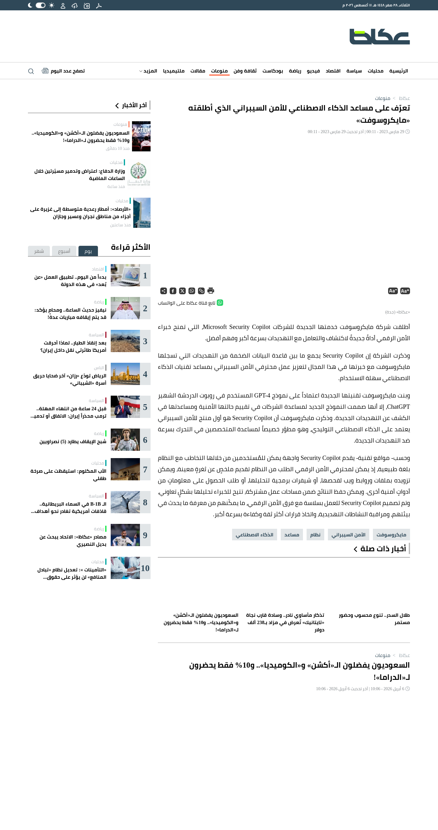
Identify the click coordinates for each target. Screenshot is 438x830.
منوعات (219, 70)
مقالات (197, 70)
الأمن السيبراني (349, 534)
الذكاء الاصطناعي (254, 534)
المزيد (148, 70)
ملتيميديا (174, 70)
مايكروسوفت (391, 534)
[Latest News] (63, 70)
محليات (376, 70)
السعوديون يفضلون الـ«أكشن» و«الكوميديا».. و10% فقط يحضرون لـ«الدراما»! (81, 136)
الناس (99, 368)
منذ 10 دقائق (118, 148)
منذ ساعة (116, 186)
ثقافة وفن (245, 70)
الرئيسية (398, 70)
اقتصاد (333, 70)
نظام (315, 534)
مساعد (291, 534)
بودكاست (272, 70)
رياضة (295, 70)
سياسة (354, 70)
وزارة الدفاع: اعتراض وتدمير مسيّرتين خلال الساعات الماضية (79, 174)
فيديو (313, 70)
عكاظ (400, 98)
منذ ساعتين (120, 225)
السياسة (96, 335)
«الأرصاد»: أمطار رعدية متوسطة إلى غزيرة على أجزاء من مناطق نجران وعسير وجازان (80, 212)
